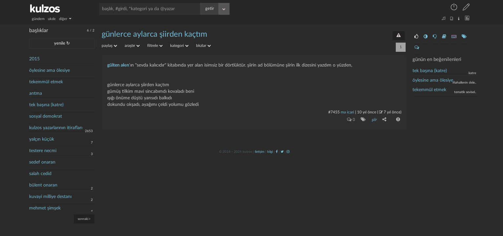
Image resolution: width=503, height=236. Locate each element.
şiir (374, 120)
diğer (65, 19)
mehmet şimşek (45, 208)
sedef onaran (42, 162)
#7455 (334, 112)
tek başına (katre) (46, 105)
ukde (52, 19)
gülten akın (118, 65)
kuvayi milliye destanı (50, 196)
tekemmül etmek (46, 82)
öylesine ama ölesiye (49, 70)
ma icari (347, 112)
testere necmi (42, 150)
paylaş (109, 46)
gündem (38, 19)
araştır (132, 46)
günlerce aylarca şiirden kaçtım (154, 34)
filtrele (155, 46)
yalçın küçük (41, 139)
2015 (34, 59)
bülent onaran (43, 185)
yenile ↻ (62, 43)
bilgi (270, 151)
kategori (179, 46)
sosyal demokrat (45, 116)
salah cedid (40, 173)
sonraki (84, 219)
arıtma (35, 93)
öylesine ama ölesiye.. (433, 80)
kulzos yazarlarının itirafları (55, 128)
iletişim (259, 151)
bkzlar (203, 46)
